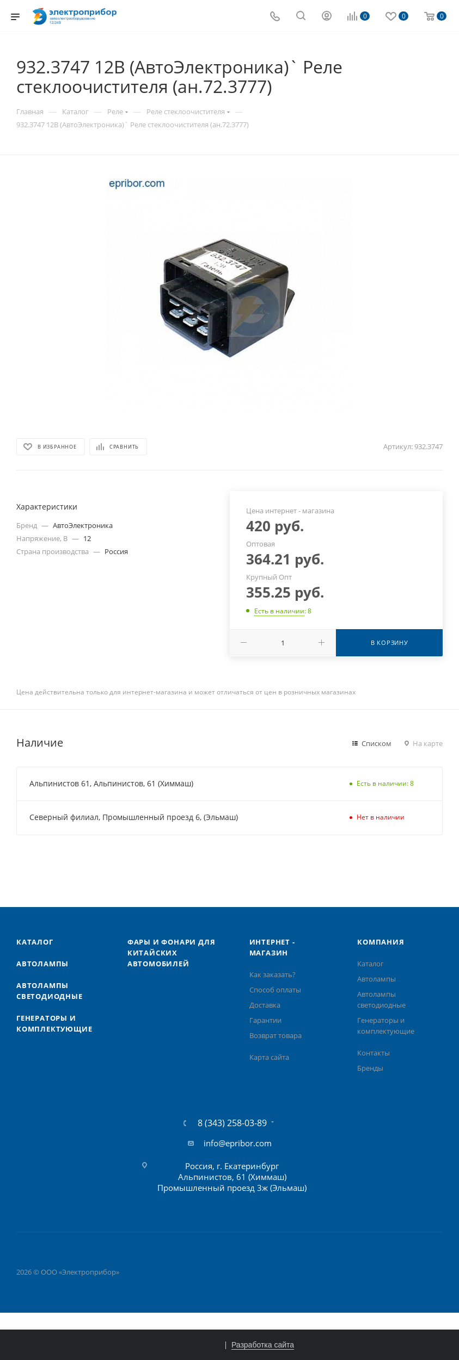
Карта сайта (269, 1057)
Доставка (264, 1005)
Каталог (34, 942)
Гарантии (265, 1020)
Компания (380, 942)
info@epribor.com (238, 1143)
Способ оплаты (275, 990)
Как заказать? (272, 974)
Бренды (370, 1068)
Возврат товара (275, 1035)
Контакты (373, 1053)
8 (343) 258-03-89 (232, 1123)
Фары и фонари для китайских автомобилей (171, 952)
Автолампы (42, 963)
